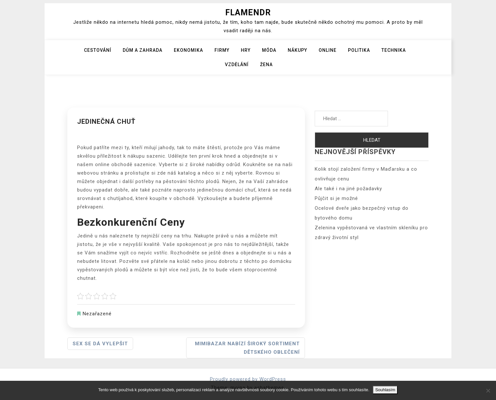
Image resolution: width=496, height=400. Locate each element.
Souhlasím (385, 389)
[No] (488, 390)
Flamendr (248, 12)
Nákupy (297, 50)
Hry (246, 50)
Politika (359, 50)
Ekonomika (188, 50)
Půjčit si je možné (336, 198)
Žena (266, 64)
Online (328, 50)
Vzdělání (237, 64)
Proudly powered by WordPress (248, 379)
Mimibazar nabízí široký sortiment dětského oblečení (247, 348)
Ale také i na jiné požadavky (348, 189)
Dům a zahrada (142, 50)
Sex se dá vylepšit (100, 344)
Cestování (97, 50)
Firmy (221, 50)
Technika (393, 50)
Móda (269, 50)
